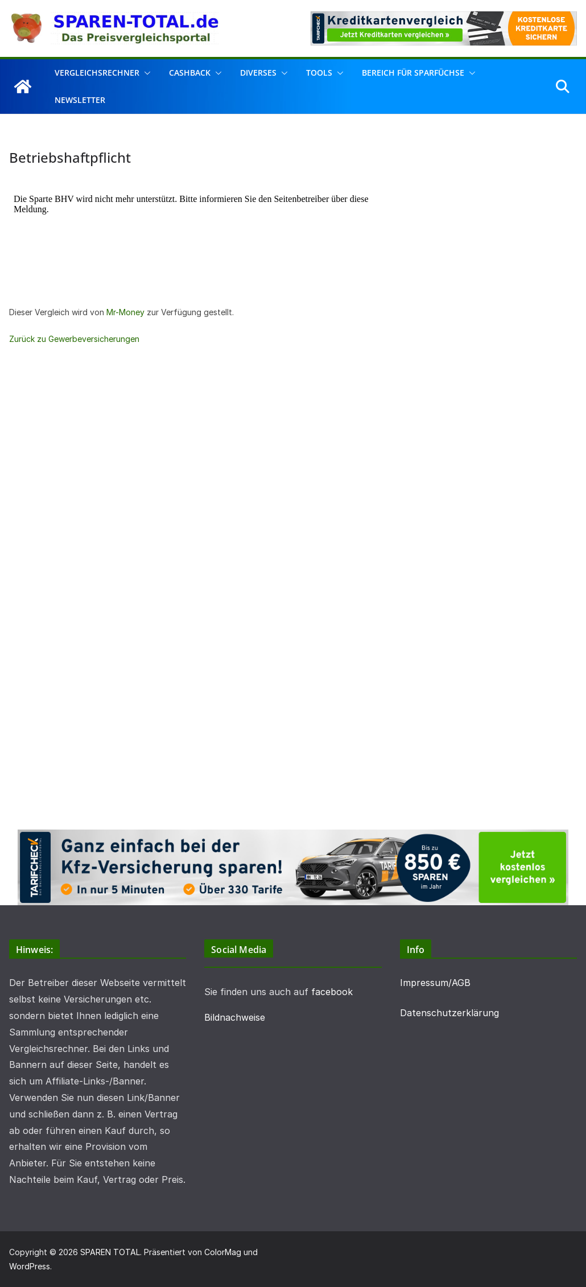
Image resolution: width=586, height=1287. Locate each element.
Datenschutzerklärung (449, 1012)
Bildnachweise (234, 1017)
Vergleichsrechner (97, 72)
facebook (332, 991)
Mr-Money (125, 312)
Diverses (258, 72)
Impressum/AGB (435, 982)
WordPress (29, 1266)
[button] (145, 73)
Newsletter (80, 99)
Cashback (190, 72)
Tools (319, 72)
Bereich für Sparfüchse (413, 72)
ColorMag (222, 1252)
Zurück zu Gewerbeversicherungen (74, 339)
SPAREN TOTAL (110, 1252)
